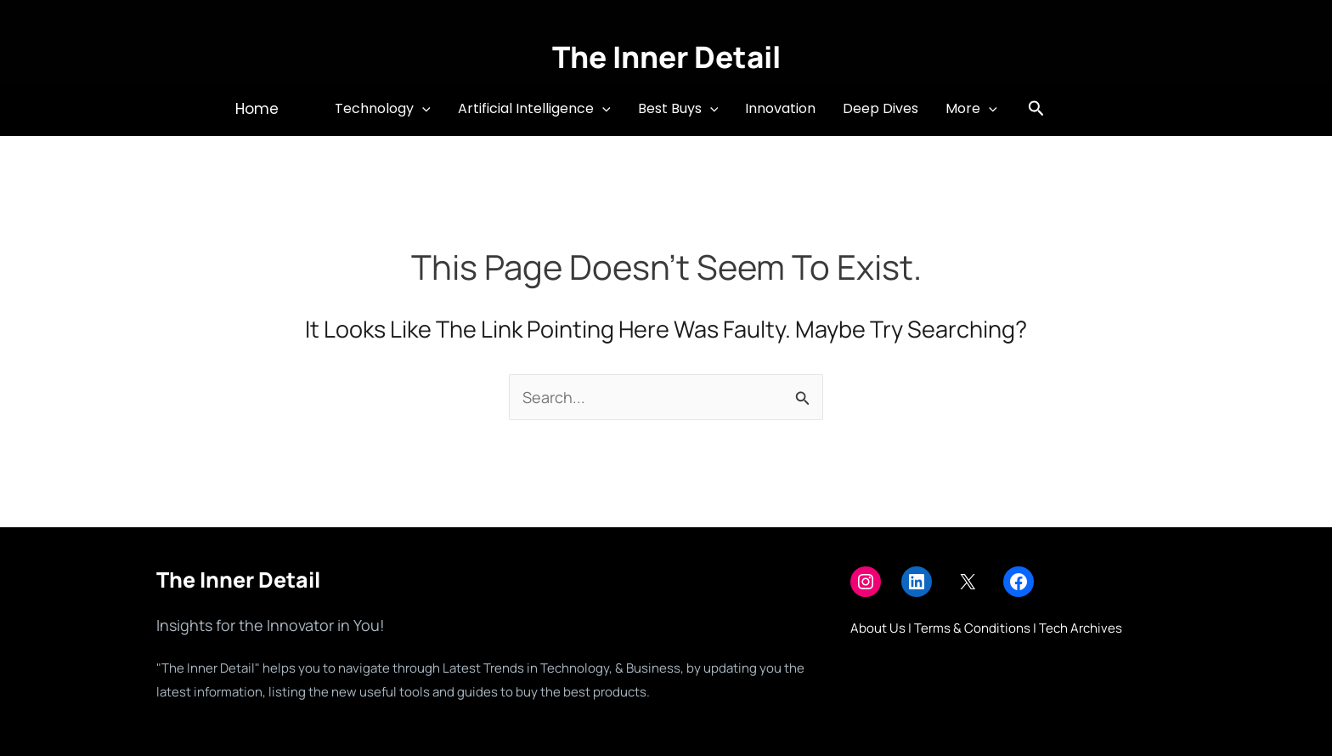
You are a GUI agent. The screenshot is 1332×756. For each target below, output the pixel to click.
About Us (878, 628)
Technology (383, 109)
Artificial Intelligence (534, 109)
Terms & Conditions (972, 628)
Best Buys (678, 109)
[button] (257, 109)
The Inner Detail (666, 57)
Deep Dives (880, 108)
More (971, 109)
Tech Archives (1080, 628)
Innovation (780, 108)
